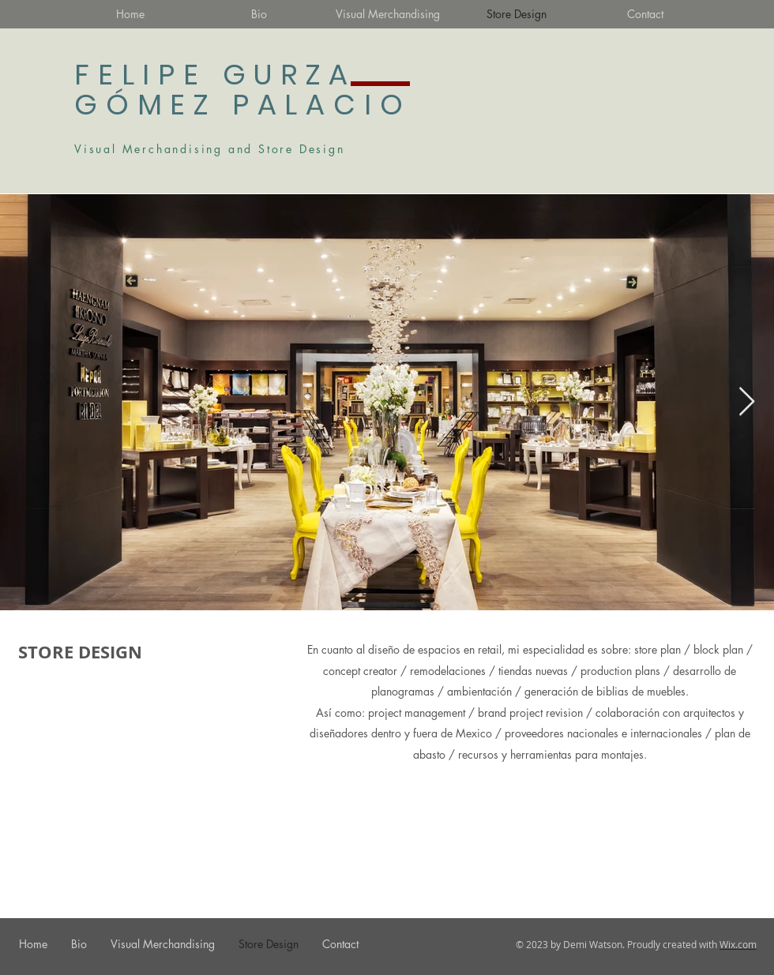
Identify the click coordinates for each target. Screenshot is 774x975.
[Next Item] (747, 402)
